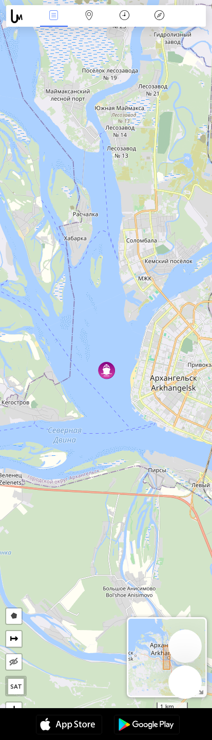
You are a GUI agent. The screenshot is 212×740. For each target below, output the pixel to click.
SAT (16, 686)
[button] (107, 370)
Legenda (160, 16)
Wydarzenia (54, 16)
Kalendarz (124, 16)
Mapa (89, 16)
